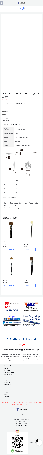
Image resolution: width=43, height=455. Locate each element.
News (5, 394)
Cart (5, 380)
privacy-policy (8, 374)
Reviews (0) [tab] (5, 114)
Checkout (7, 382)
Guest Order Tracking (10, 387)
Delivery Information (10, 366)
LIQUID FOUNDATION (7, 90)
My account (7, 384)
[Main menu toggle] (1, 3)
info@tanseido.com (21, 425)
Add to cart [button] (9, 250)
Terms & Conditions (9, 372)
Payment (6, 368)
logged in (13, 208)
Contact (6, 396)
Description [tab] (5, 111)
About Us (7, 392)
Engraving (7, 370)
